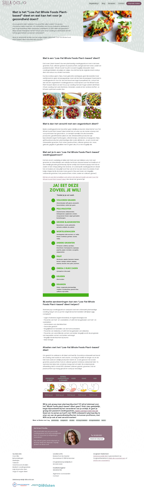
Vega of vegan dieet (19, 471)
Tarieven (15, 463)
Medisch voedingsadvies (21, 467)
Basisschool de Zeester (61, 456)
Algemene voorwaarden (61, 474)
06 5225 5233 (57, 464)
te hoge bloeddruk (94, 420)
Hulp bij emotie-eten (19, 469)
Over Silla (15, 456)
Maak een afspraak (96, 439)
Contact (121, 3)
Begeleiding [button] (93, 3)
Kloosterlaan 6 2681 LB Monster (63, 458)
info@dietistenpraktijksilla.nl (62, 462)
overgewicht (64, 420)
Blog (103, 3)
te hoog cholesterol (81, 420)
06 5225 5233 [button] (96, 435)
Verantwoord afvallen (20, 465)
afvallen (72, 420)
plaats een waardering (101, 460)
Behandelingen (17, 458)
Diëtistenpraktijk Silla (100, 456)
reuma (103, 420)
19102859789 (57, 470)
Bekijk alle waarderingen (116, 458)
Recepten (111, 3)
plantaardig (55, 420)
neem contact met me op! (86, 411)
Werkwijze (15, 460)
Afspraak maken (134, 3)
